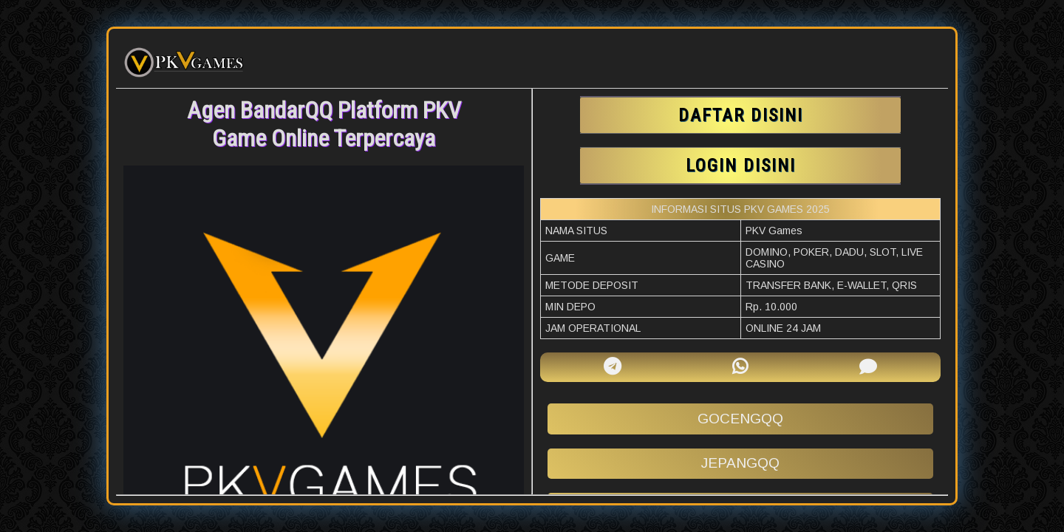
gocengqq (740, 418)
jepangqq (740, 463)
